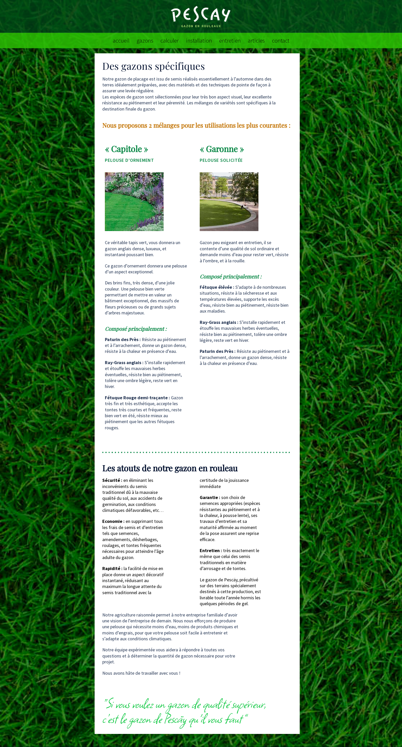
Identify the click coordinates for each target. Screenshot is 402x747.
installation (199, 40)
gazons (145, 40)
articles (256, 40)
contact (280, 40)
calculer (169, 40)
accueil (121, 40)
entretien (230, 40)
